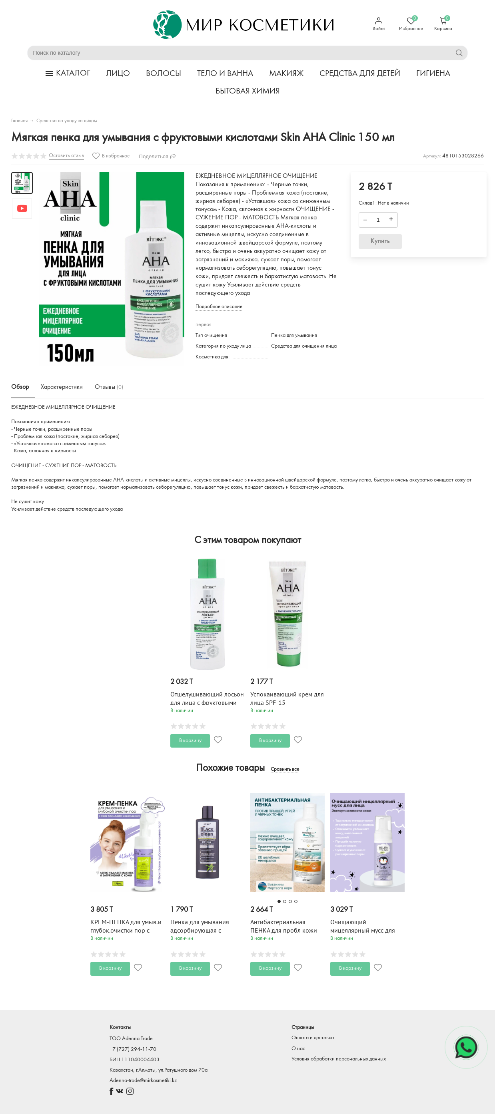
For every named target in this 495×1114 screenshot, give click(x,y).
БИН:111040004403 (135, 1059)
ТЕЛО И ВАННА (225, 74)
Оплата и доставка (312, 1037)
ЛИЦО (118, 74)
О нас (298, 1048)
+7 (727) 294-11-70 (133, 1049)
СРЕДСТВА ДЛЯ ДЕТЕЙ (359, 74)
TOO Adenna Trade (131, 1038)
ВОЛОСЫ (163, 74)
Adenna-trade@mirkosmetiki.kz (143, 1080)
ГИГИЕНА (433, 74)
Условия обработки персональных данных (338, 1059)
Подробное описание (219, 306)
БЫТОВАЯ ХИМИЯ (248, 91)
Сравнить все (285, 769)
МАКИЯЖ (286, 74)
